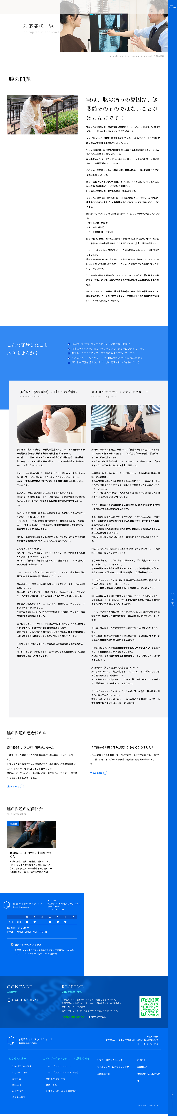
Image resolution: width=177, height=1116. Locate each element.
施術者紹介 (17, 1090)
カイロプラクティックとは (59, 1066)
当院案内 (16, 1084)
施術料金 (16, 1078)
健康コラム (51, 1084)
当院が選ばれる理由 (22, 1066)
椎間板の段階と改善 (55, 1078)
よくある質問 (18, 1096)
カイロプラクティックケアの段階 (62, 1072)
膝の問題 (160, 56)
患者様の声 (142, 1066)
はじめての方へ (19, 1072)
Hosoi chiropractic (118, 56)
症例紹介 (141, 1059)
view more (13, 786)
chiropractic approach (141, 56)
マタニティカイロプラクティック (113, 1066)
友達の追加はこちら (78, 1017)
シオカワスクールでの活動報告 (61, 1090)
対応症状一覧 (103, 1073)
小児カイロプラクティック (110, 1059)
